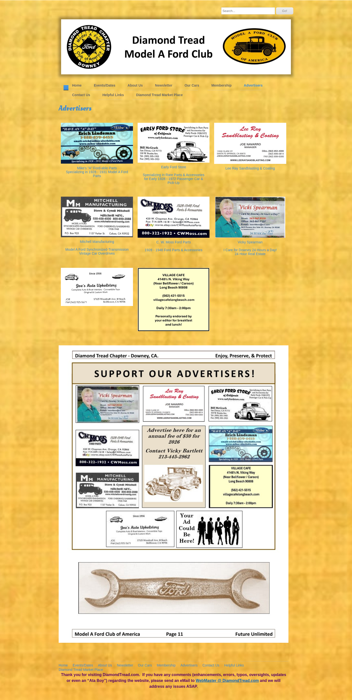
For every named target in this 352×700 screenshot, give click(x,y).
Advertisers (253, 85)
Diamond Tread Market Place (159, 95)
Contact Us (81, 95)
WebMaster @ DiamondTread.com (227, 680)
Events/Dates (104, 85)
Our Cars (192, 85)
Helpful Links (113, 95)
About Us (135, 85)
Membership (221, 85)
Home (77, 85)
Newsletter (163, 85)
